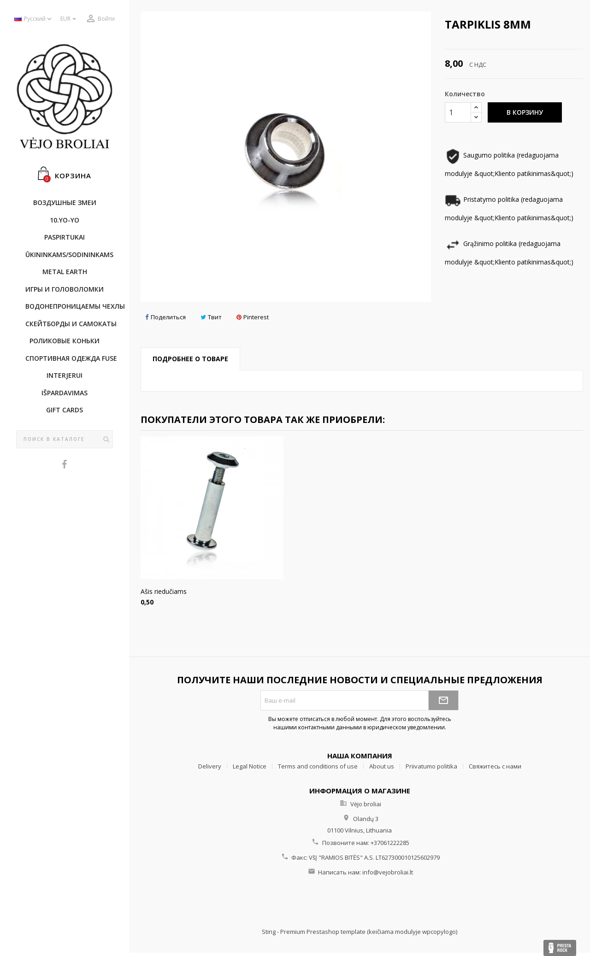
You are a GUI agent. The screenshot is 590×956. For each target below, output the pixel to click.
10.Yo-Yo (64, 220)
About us (381, 766)
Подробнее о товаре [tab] (190, 358)
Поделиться (165, 317)
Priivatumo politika (431, 766)
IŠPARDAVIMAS (64, 392)
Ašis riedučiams (164, 591)
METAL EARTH (64, 271)
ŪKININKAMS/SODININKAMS (69, 254)
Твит (211, 317)
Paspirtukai (64, 237)
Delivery (209, 766)
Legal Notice (249, 766)
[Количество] (458, 112)
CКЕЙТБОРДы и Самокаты (69, 323)
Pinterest (252, 317)
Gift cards (64, 409)
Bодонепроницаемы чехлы (69, 306)
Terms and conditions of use (318, 766)
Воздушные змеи (64, 202)
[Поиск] (64, 439)
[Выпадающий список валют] (69, 19)
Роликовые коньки (65, 340)
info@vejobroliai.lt (387, 872)
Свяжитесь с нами (495, 766)
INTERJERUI (65, 375)
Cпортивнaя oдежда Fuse (69, 358)
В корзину (525, 112)
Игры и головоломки (64, 289)
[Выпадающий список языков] (33, 19)
